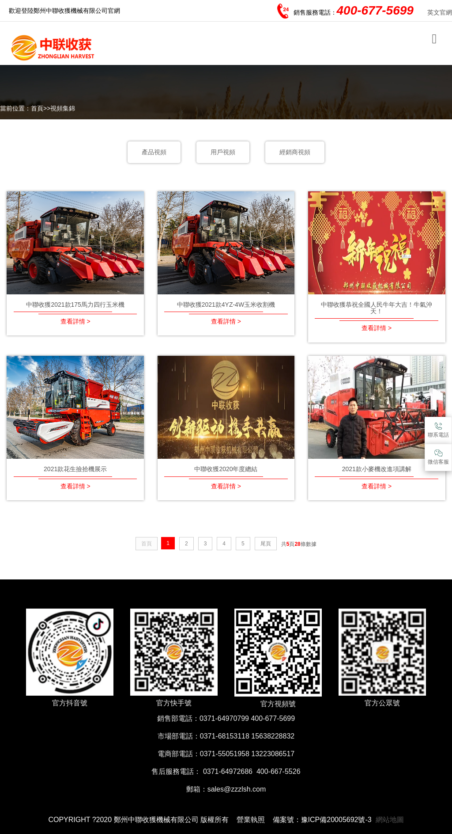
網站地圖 (390, 819)
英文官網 (439, 12)
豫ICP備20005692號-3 (336, 819)
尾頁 (265, 544)
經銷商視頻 (294, 152)
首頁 (37, 108)
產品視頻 (154, 152)
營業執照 (251, 819)
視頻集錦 (62, 108)
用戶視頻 (223, 152)
